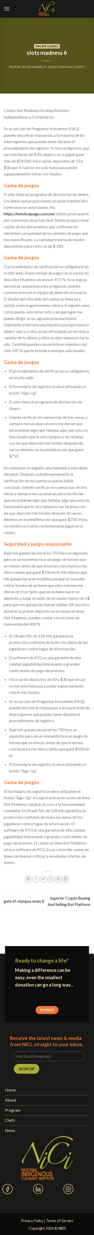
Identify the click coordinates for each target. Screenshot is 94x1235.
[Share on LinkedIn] (65, 879)
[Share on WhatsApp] (28, 879)
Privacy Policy (32, 1221)
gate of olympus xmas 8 (24, 901)
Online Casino (47, 46)
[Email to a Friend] (50, 879)
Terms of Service (59, 1221)
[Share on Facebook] (35, 879)
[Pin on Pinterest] (58, 879)
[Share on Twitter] (43, 879)
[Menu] (7, 9)
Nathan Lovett (72, 66)
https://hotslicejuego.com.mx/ (29, 213)
